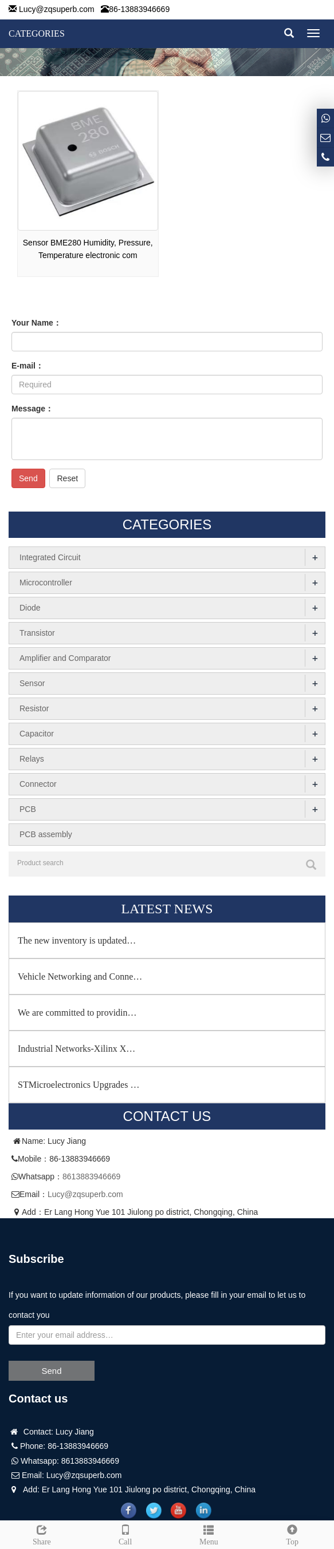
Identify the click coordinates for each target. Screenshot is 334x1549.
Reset (67, 478)
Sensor (32, 683)
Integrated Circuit (50, 557)
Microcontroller (45, 582)
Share (42, 1533)
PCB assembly (45, 834)
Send (28, 478)
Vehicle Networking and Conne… (80, 976)
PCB (27, 809)
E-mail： (27, 365)
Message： (32, 408)
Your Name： (36, 322)
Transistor (37, 632)
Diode (30, 607)
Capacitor (36, 733)
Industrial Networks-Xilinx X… (76, 1048)
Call (125, 1533)
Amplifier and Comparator (65, 658)
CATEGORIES (37, 33)
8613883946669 (91, 1176)
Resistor (34, 708)
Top (292, 1533)
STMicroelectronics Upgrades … (78, 1085)
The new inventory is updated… (77, 940)
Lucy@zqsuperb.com (57, 9)
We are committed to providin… (77, 1012)
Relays (31, 758)
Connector (38, 784)
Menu (209, 1533)
